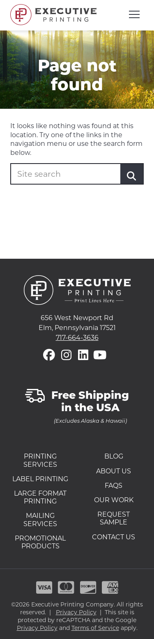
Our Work (113, 500)
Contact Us (113, 537)
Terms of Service (95, 628)
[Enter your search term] (72, 174)
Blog (113, 456)
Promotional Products (40, 542)
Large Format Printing (40, 497)
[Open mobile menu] (134, 14)
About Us (113, 471)
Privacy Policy (76, 612)
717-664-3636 (77, 338)
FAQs (113, 485)
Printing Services (40, 460)
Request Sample (113, 518)
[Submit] (131, 175)
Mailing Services (40, 519)
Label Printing (40, 479)
